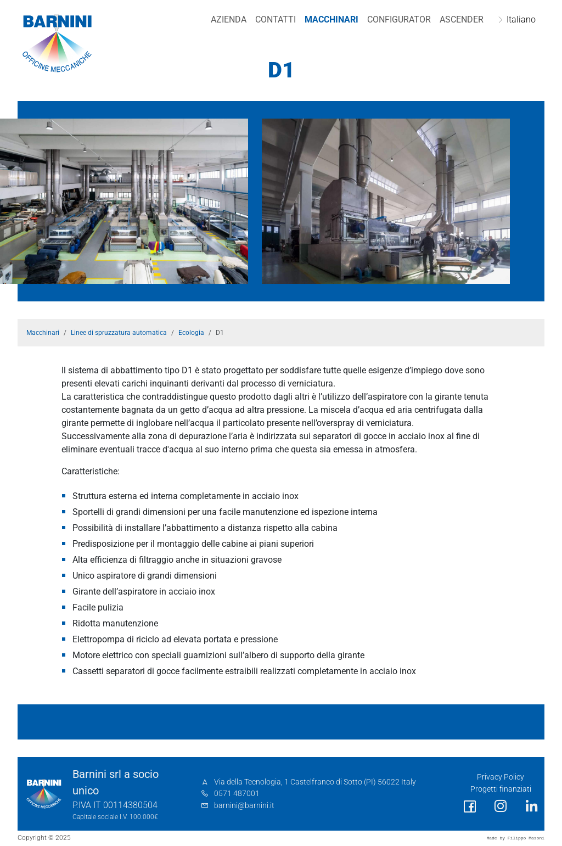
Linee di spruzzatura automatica (119, 333)
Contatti (275, 19)
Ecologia (191, 333)
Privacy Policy (500, 777)
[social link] (470, 806)
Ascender (462, 19)
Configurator (399, 19)
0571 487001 (237, 793)
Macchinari (331, 19)
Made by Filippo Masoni (515, 838)
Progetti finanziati (500, 789)
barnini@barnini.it (244, 805)
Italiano (521, 19)
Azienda (228, 19)
